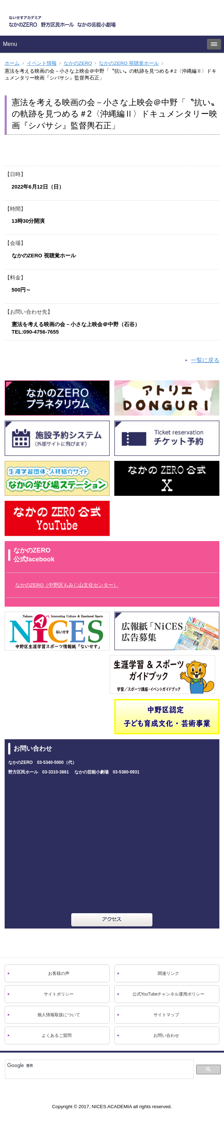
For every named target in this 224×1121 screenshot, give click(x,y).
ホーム (12, 63)
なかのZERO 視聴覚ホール (129, 63)
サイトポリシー (59, 994)
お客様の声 (58, 973)
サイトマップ (166, 1014)
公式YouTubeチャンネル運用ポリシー (168, 994)
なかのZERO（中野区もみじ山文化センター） (67, 585)
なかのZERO (78, 63)
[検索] (98, 1066)
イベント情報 (42, 63)
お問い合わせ (166, 1035)
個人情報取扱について (58, 1014)
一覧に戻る (205, 360)
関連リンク (168, 973)
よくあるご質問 (57, 1035)
